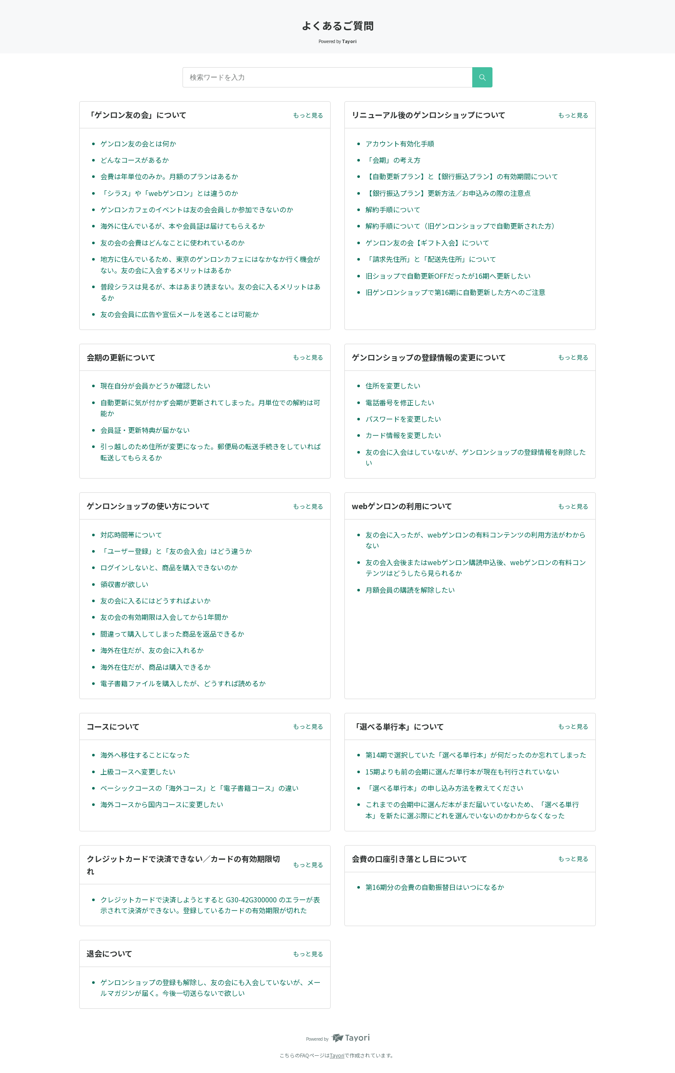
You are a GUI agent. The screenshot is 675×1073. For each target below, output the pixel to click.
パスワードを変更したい (403, 419)
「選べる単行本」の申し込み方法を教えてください (444, 788)
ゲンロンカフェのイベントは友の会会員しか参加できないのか (196, 209)
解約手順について (393, 209)
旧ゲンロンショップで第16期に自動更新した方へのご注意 (455, 292)
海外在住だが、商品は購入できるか (155, 667)
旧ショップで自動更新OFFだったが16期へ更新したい (448, 276)
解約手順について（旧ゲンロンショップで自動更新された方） (461, 226)
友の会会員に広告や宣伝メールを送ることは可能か (179, 314)
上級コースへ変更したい (138, 771)
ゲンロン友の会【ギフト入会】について (427, 242)
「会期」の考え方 (393, 160)
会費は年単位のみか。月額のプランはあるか (169, 176)
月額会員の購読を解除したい (410, 590)
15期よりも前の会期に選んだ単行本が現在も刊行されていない (462, 771)
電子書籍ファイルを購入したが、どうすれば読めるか (183, 683)
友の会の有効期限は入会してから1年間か (164, 617)
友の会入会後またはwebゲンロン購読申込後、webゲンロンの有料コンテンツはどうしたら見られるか (475, 567)
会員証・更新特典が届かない (145, 430)
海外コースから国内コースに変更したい (161, 804)
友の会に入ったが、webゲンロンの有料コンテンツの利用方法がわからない (475, 540)
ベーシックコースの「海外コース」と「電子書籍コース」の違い (199, 788)
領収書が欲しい (124, 584)
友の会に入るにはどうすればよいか (155, 600)
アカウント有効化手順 (399, 143)
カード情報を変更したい (403, 435)
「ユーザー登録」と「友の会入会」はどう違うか (176, 551)
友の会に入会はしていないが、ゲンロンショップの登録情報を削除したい (475, 457)
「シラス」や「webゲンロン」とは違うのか (169, 193)
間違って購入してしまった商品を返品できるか (172, 633)
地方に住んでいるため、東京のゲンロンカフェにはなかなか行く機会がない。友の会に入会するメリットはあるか (210, 264)
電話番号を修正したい (399, 402)
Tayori (337, 1055)
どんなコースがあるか (134, 160)
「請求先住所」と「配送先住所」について (430, 259)
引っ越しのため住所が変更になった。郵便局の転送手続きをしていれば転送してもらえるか (210, 452)
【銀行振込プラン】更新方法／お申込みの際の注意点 (448, 193)
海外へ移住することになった (145, 755)
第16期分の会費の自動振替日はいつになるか (434, 887)
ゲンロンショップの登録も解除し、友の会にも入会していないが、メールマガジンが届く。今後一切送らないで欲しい (210, 987)
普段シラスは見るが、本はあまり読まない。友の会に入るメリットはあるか (210, 292)
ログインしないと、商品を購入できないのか (169, 567)
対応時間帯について (131, 534)
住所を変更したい (393, 385)
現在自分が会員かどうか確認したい (155, 385)
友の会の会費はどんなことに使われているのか (172, 242)
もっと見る (308, 115)
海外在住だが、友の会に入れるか (152, 650)
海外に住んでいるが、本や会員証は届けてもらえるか (182, 226)
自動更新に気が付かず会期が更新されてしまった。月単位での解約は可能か (210, 408)
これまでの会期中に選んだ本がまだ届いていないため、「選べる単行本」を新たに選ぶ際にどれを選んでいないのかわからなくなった (472, 810)
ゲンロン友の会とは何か (138, 143)
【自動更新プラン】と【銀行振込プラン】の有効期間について (461, 176)
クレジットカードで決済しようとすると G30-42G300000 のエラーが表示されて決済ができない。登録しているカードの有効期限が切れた (210, 905)
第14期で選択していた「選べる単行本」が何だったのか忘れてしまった (475, 755)
